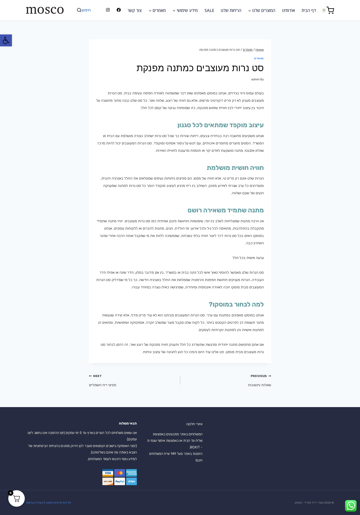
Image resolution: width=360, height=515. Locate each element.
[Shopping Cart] (327, 10)
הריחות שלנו (231, 10)
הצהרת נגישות (34, 502)
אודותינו (288, 10)
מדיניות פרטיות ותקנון (58, 502)
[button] (6, 40)
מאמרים (259, 58)
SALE (209, 10)
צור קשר (134, 10)
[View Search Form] (84, 10)
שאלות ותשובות (227, 379)
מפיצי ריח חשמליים (132, 379)
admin (255, 79)
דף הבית (309, 10)
